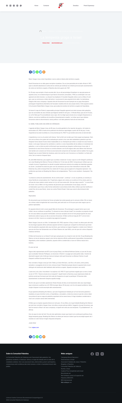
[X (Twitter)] (10, 5)
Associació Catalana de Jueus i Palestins (73, 362)
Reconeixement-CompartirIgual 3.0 (33, 397)
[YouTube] (17, 5)
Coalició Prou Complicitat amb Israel (72, 371)
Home (36, 5)
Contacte (46, 5)
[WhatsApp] (21, 5)
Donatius (76, 5)
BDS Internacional (66, 380)
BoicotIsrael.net (66, 373)
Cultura (64, 31)
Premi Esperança (89, 5)
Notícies (69, 31)
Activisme (58, 31)
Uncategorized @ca (77, 31)
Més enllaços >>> (66, 382)
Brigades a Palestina (67, 364)
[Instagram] (14, 5)
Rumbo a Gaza (65, 369)
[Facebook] (7, 5)
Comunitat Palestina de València (71, 366)
